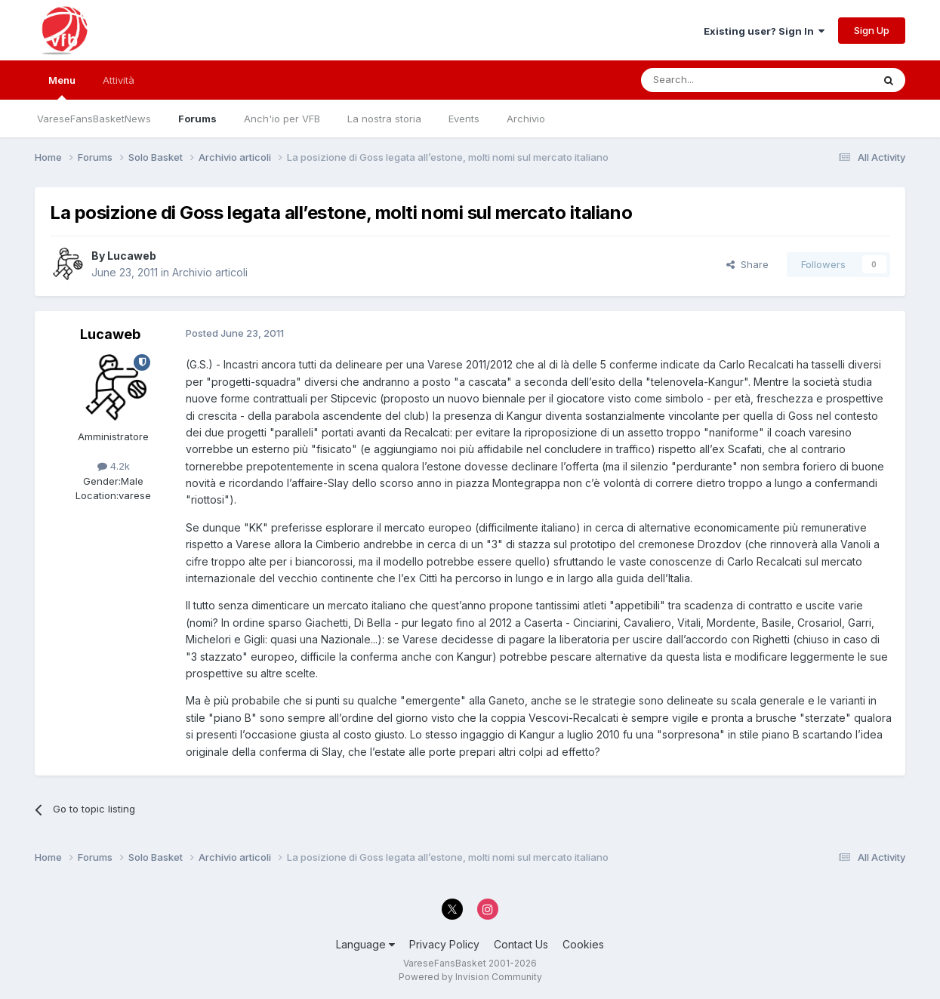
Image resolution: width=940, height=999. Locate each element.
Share (747, 264)
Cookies (583, 944)
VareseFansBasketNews (94, 119)
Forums (197, 119)
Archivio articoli (210, 272)
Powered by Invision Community (470, 976)
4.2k (113, 466)
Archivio (526, 119)
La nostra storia (384, 119)
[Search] (718, 80)
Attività (118, 80)
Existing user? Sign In (764, 31)
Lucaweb (131, 255)
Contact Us (521, 944)
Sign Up (871, 30)
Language (365, 944)
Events (463, 119)
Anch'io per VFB (282, 119)
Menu (62, 87)
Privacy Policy (444, 944)
